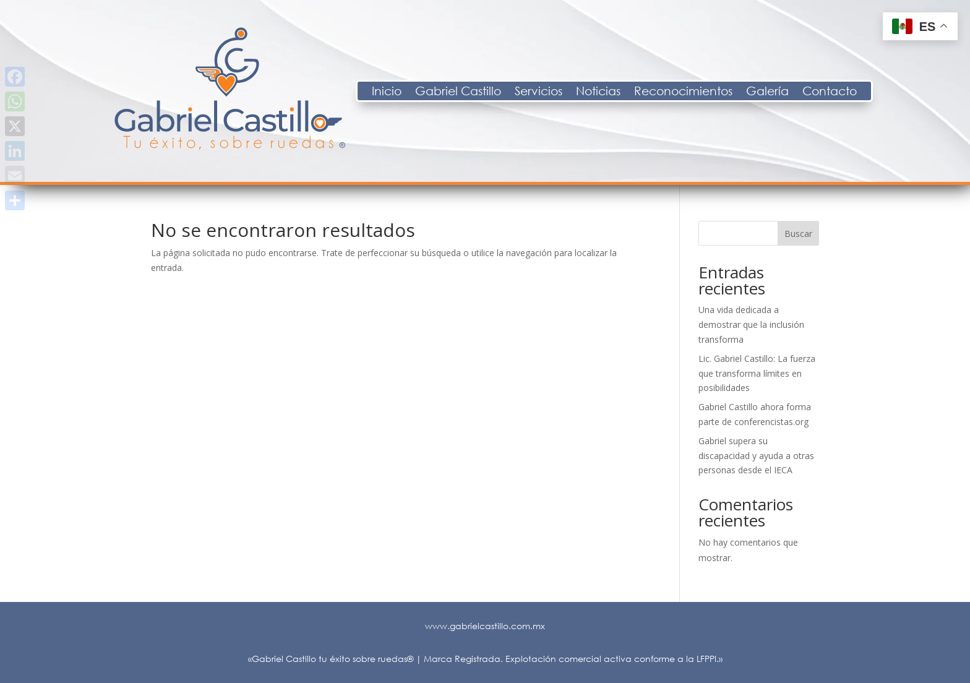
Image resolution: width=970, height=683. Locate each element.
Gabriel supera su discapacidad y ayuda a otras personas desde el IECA (756, 455)
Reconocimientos (791, 92)
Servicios (647, 92)
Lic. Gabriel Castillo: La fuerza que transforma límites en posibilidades (756, 373)
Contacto (938, 92)
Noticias (706, 92)
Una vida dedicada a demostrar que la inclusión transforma (751, 324)
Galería (875, 92)
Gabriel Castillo (566, 92)
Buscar (798, 233)
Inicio (495, 92)
